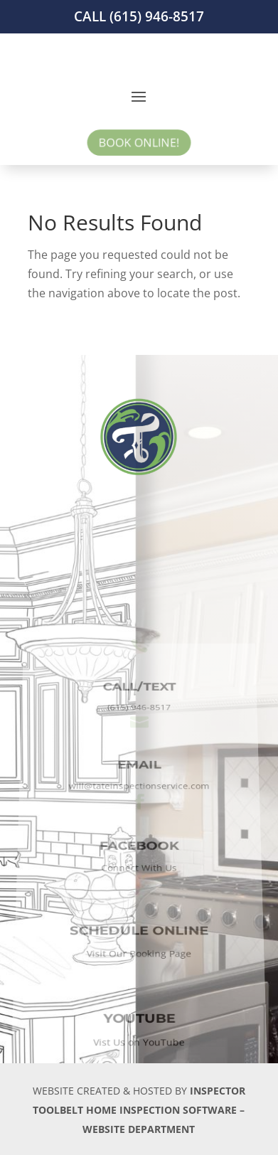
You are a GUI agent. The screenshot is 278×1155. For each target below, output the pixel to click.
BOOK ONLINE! (139, 142)
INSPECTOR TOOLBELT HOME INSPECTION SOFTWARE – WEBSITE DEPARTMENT (139, 1110)
